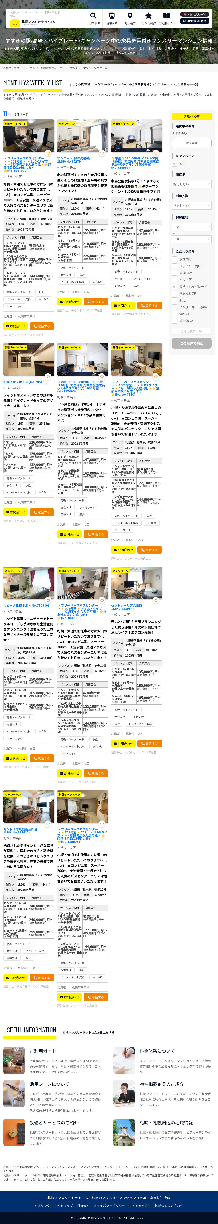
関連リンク (43, 1205)
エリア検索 (93, 23)
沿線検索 (111, 23)
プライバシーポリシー (109, 1205)
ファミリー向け (190, 266)
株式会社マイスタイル (137, 314)
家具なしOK (187, 293)
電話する (44, 326)
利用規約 (83, 1205)
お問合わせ (17, 326)
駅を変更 (191, 143)
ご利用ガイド (167, 23)
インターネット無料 (193, 307)
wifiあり (185, 314)
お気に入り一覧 (196, 14)
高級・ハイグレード (193, 286)
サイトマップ (63, 1205)
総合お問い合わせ (194, 21)
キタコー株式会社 (27, 521)
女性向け (185, 259)
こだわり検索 (149, 23)
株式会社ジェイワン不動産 (86, 310)
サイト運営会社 (140, 1205)
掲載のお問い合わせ (169, 1205)
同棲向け (185, 273)
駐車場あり (187, 321)
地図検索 (130, 23)
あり (182, 163)
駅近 (182, 300)
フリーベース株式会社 (30, 334)
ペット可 (185, 279)
